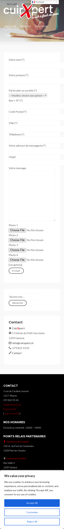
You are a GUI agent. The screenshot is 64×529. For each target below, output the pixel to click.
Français (38, 2)
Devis (9, 35)
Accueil (10, 26)
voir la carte (12, 413)
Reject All (32, 521)
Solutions (41, 26)
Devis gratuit (9, 409)
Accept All (32, 502)
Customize (32, 512)
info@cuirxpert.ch (22, 343)
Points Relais (25, 35)
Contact (17, 353)
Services (25, 26)
